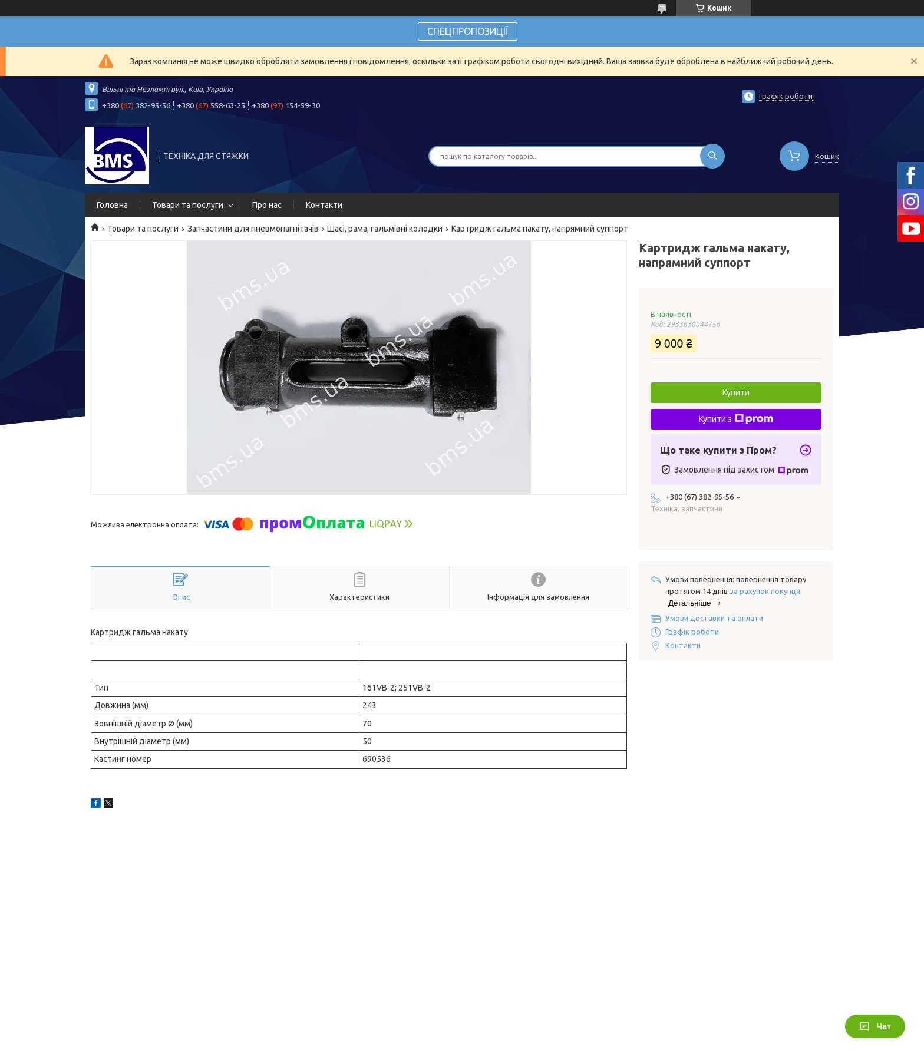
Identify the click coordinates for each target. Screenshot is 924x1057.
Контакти (324, 205)
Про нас (267, 205)
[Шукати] (712, 156)
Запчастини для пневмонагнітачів (253, 228)
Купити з (736, 419)
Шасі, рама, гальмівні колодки (385, 228)
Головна (112, 205)
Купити (736, 392)
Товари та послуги (187, 205)
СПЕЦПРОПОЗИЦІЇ (467, 31)
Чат (875, 1026)
